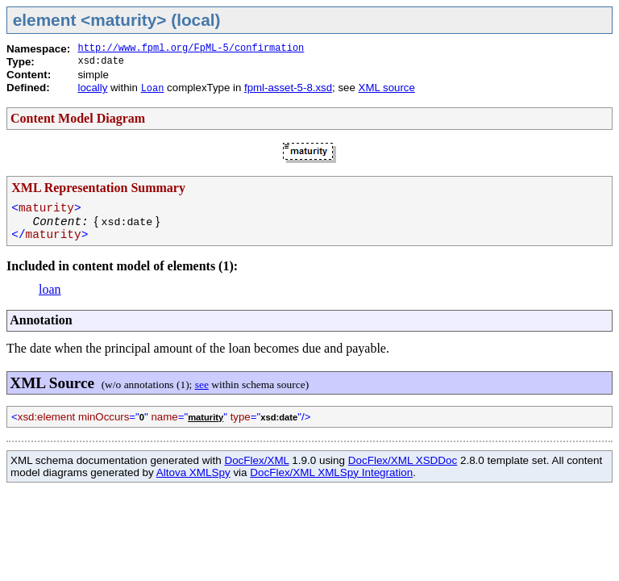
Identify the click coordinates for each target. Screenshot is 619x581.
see (202, 384)
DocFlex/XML (256, 460)
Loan (152, 88)
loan (50, 289)
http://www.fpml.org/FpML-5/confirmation (190, 48)
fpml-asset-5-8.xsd (288, 88)
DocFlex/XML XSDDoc (402, 460)
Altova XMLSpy (193, 472)
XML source (387, 88)
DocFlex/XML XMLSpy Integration (331, 472)
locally (92, 88)
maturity (205, 417)
